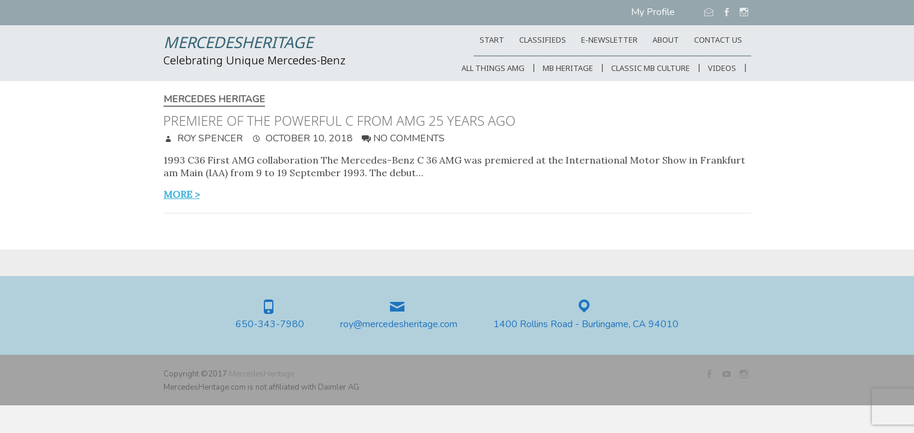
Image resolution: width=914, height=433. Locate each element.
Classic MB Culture (650, 69)
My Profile (653, 12)
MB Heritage (568, 69)
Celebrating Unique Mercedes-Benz (254, 61)
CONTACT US (718, 40)
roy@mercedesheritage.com (398, 324)
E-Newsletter (609, 40)
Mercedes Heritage (214, 99)
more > (181, 194)
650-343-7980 (270, 324)
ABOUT (666, 40)
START (492, 40)
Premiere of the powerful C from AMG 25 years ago (339, 120)
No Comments (409, 138)
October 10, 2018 (308, 138)
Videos (722, 69)
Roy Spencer (209, 138)
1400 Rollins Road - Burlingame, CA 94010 (585, 324)
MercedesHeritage (238, 44)
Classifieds (542, 40)
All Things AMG (493, 69)
